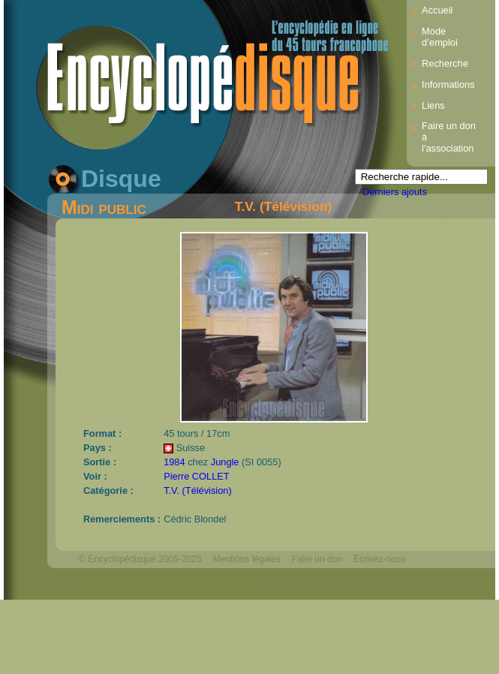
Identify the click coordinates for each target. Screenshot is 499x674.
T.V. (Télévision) (283, 206)
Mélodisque (236, 584)
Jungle (225, 462)
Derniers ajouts (394, 191)
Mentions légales (247, 559)
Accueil (437, 10)
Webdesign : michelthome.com (140, 584)
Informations (448, 84)
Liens (433, 105)
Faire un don (317, 559)
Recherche (445, 63)
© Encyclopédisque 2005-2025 (140, 559)
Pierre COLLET (196, 476)
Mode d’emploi (440, 37)
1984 (174, 462)
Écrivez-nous (379, 559)
